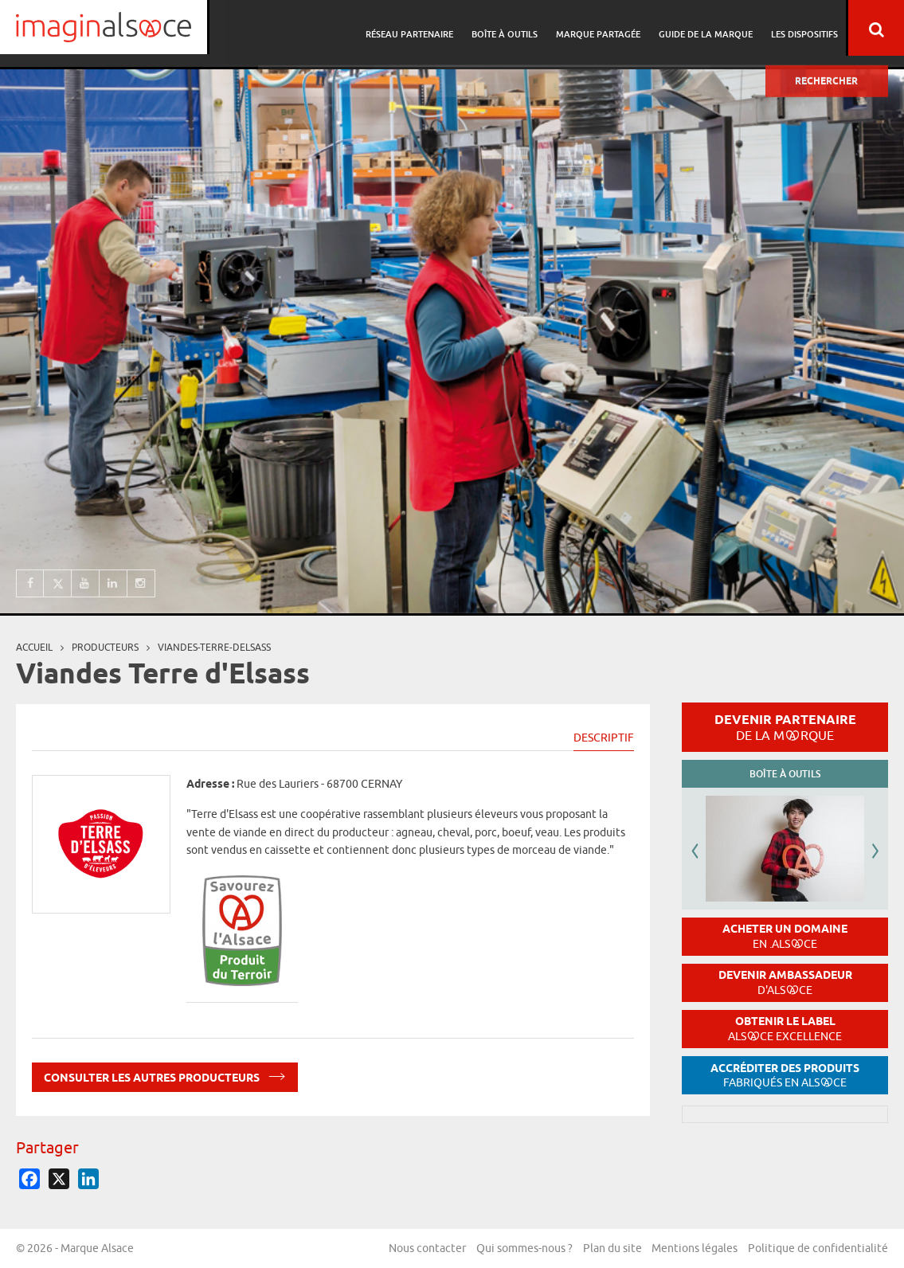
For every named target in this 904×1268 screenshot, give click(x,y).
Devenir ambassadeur (785, 982)
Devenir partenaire (785, 727)
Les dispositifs (804, 28)
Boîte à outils (512, 28)
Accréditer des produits (784, 1076)
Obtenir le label (785, 1029)
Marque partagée (603, 28)
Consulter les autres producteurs (165, 1074)
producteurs (105, 647)
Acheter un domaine (784, 936)
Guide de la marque (708, 28)
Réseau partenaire (419, 28)
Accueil (34, 647)
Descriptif (603, 737)
